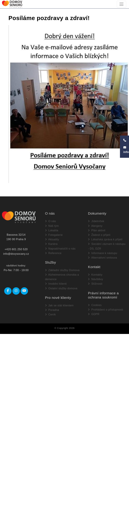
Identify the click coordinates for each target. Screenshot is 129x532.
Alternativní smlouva (102, 257)
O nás (50, 221)
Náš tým (52, 225)
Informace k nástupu (102, 253)
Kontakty (95, 274)
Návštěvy (95, 279)
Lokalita (51, 230)
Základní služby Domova (62, 270)
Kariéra (51, 244)
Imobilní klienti (56, 283)
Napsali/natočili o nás (60, 248)
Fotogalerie (54, 234)
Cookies (95, 305)
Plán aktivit (96, 230)
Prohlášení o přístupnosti (105, 309)
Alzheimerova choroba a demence (62, 277)
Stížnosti (95, 283)
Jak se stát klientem (59, 305)
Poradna (52, 310)
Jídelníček (96, 221)
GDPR (93, 314)
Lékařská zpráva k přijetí (105, 239)
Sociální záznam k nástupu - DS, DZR (106, 246)
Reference (53, 253)
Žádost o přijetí (99, 234)
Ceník (50, 314)
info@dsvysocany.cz (16, 253)
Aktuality (52, 239)
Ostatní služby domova (61, 288)
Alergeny (95, 225)
